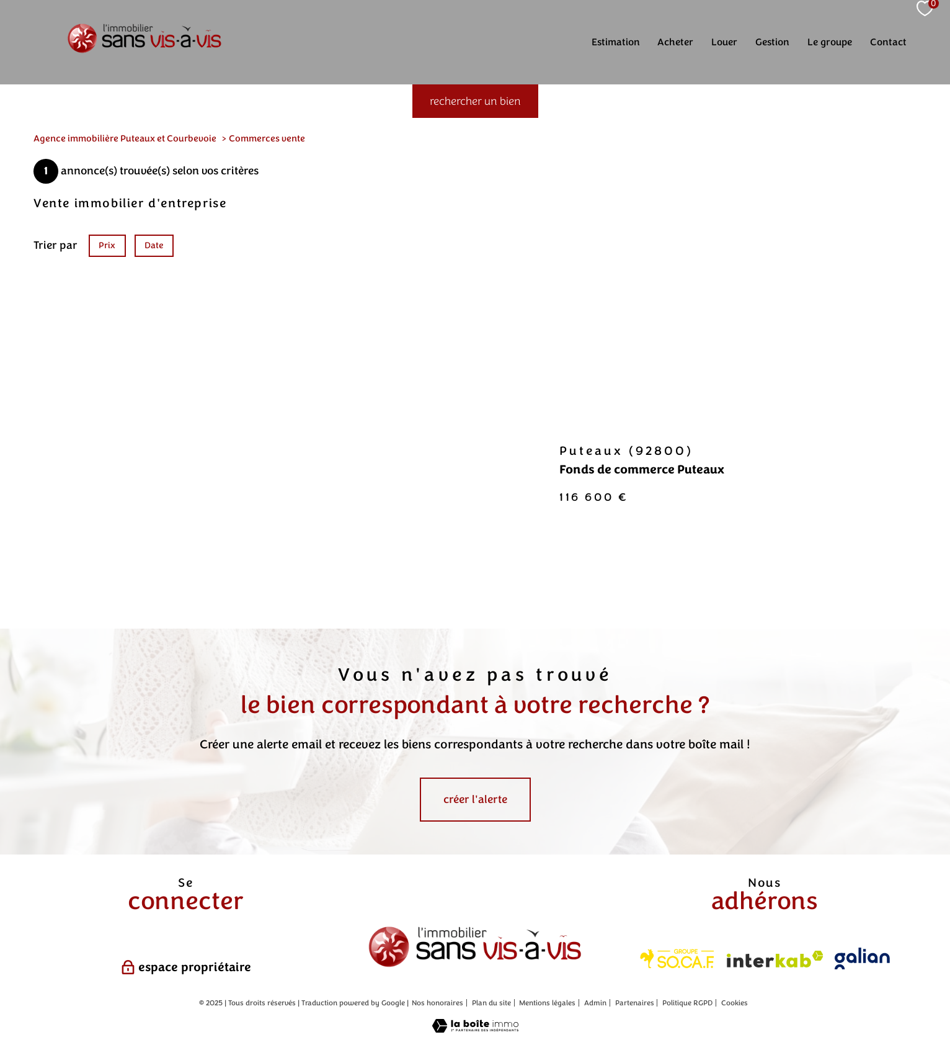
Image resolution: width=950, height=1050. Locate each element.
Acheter (675, 42)
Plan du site (491, 1003)
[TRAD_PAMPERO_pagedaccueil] (144, 52)
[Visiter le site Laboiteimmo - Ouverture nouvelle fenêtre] (475, 1028)
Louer (724, 42)
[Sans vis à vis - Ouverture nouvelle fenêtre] (475, 948)
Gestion (772, 42)
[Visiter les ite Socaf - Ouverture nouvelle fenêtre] (677, 959)
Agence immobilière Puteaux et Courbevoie (124, 138)
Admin (595, 1003)
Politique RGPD (687, 1003)
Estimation (616, 42)
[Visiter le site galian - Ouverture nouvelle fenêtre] (862, 958)
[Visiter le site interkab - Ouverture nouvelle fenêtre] (775, 959)
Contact (888, 42)
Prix (107, 245)
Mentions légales (547, 1003)
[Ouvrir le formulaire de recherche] (475, 101)
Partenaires (634, 1003)
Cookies (734, 1003)
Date (154, 245)
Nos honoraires (437, 1003)
